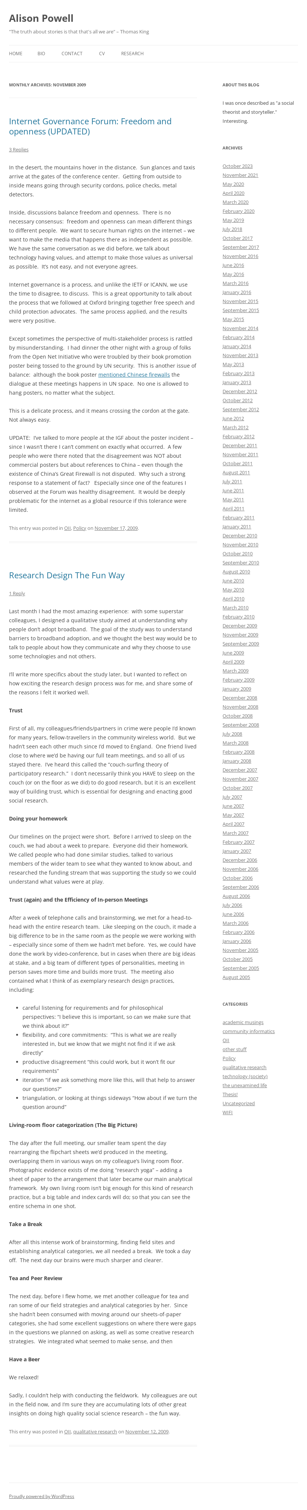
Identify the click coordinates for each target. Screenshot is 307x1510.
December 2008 (240, 697)
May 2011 (233, 499)
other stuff (235, 1049)
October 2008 (238, 715)
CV (102, 53)
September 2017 (241, 247)
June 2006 (233, 914)
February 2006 (238, 932)
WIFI (228, 1112)
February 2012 (238, 436)
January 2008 (237, 760)
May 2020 (233, 184)
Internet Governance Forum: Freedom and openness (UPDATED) (90, 125)
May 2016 (233, 274)
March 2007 (235, 833)
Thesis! (230, 1094)
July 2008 (232, 733)
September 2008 (241, 724)
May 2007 (233, 815)
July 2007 (232, 796)
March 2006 (235, 923)
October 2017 (238, 238)
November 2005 (240, 950)
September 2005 (241, 968)
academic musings (243, 1022)
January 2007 (237, 851)
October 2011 (238, 463)
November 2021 (240, 175)
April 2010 (233, 598)
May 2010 (233, 589)
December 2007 (240, 769)
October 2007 (238, 787)
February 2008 (238, 751)
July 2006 (232, 905)
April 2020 (233, 193)
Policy (79, 528)
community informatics (249, 1031)
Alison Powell (41, 18)
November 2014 (240, 328)
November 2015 (240, 301)
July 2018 (232, 229)
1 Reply (17, 593)
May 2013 (233, 364)
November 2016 (240, 256)
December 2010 (240, 535)
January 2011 (237, 526)
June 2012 (233, 418)
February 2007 (238, 842)
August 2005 (236, 977)
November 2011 (240, 454)
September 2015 (241, 310)
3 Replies (19, 149)
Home (16, 53)
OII (67, 528)
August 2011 (236, 472)
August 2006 (236, 896)
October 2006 (238, 878)
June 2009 (233, 652)
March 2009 (235, 670)
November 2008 (240, 706)
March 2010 (235, 607)
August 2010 (236, 571)
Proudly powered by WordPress (41, 1496)
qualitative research (95, 1431)
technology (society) (245, 1076)
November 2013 (240, 355)
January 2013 (237, 382)
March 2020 (235, 202)
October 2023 (238, 166)
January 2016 (237, 292)
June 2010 (233, 580)
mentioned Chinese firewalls (134, 374)
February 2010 (238, 616)
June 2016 (233, 265)
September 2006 (241, 887)
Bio (41, 53)
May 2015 (233, 319)
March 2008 (235, 742)
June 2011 (233, 490)
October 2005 (238, 959)
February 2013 (238, 373)
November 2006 (240, 869)
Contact (72, 53)
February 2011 (238, 517)
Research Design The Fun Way (67, 575)
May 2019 (233, 220)
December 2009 (240, 625)
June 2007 (233, 806)
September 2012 (241, 409)
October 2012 (238, 400)
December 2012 (240, 391)
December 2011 (240, 445)
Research (132, 53)
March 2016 (235, 283)
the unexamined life (245, 1085)
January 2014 (237, 346)
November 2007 (240, 778)
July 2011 (232, 481)
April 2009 (233, 661)
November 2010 (240, 544)
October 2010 (238, 553)
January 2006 (237, 941)
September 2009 (241, 643)
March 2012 (235, 427)
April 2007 (233, 824)
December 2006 (240, 860)
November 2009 (240, 634)
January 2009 (237, 688)
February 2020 (238, 211)
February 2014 (238, 337)
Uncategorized (239, 1103)
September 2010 (241, 562)
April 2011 (233, 508)
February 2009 (238, 679)
